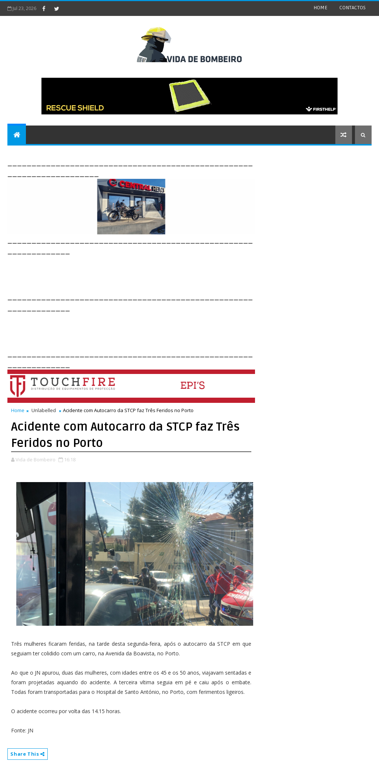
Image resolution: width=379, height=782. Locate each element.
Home (17, 410)
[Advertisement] (142, 273)
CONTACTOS (352, 7)
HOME (320, 7)
